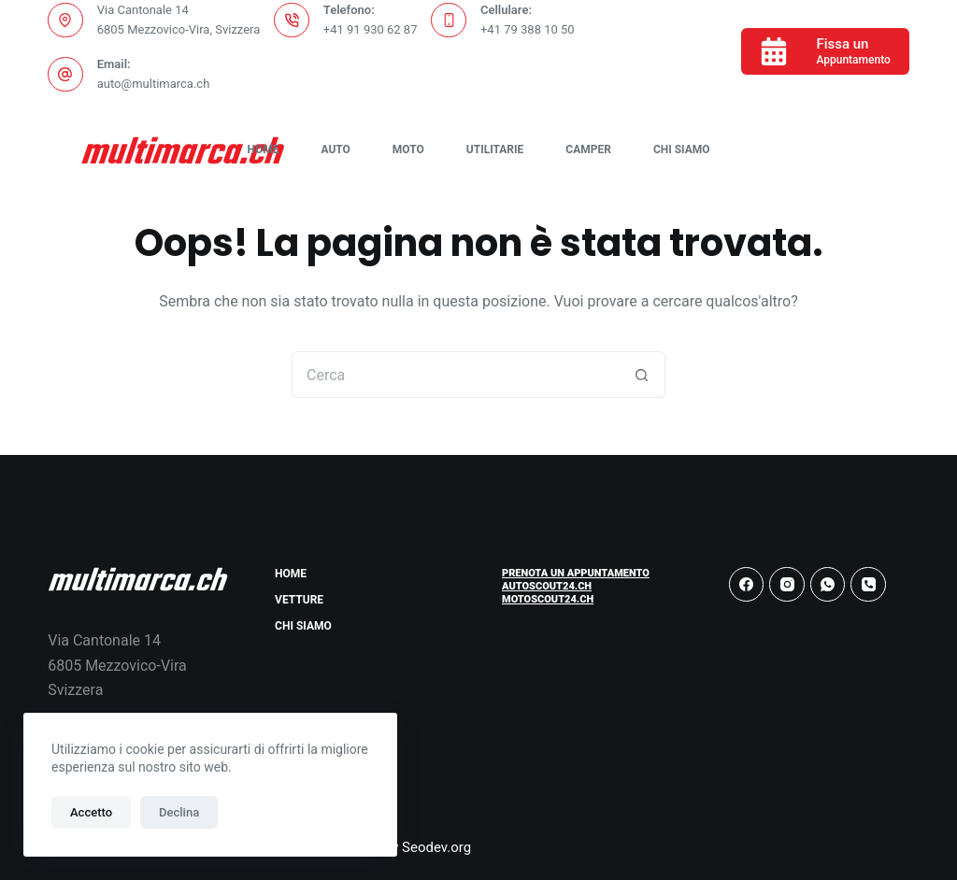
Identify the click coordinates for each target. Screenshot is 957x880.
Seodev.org (436, 847)
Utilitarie (495, 149)
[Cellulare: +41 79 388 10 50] (448, 20)
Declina (179, 812)
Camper (588, 149)
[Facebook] (746, 585)
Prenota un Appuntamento (576, 573)
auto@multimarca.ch (153, 84)
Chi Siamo (681, 149)
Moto (408, 149)
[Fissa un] (824, 51)
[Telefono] (868, 585)
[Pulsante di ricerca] (642, 374)
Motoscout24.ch (547, 599)
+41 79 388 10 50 (527, 29)
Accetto (91, 812)
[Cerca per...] (455, 374)
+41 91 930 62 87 (370, 29)
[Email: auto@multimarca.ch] (65, 74)
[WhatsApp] (828, 585)
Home (263, 149)
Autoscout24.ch (547, 586)
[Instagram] (787, 585)
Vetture (299, 599)
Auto (335, 149)
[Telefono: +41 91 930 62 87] (291, 20)
